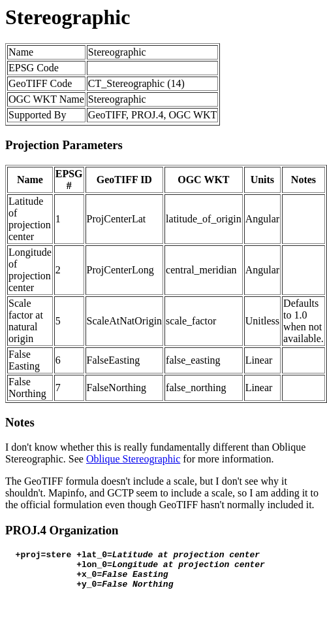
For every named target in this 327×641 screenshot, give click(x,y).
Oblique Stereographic (133, 458)
